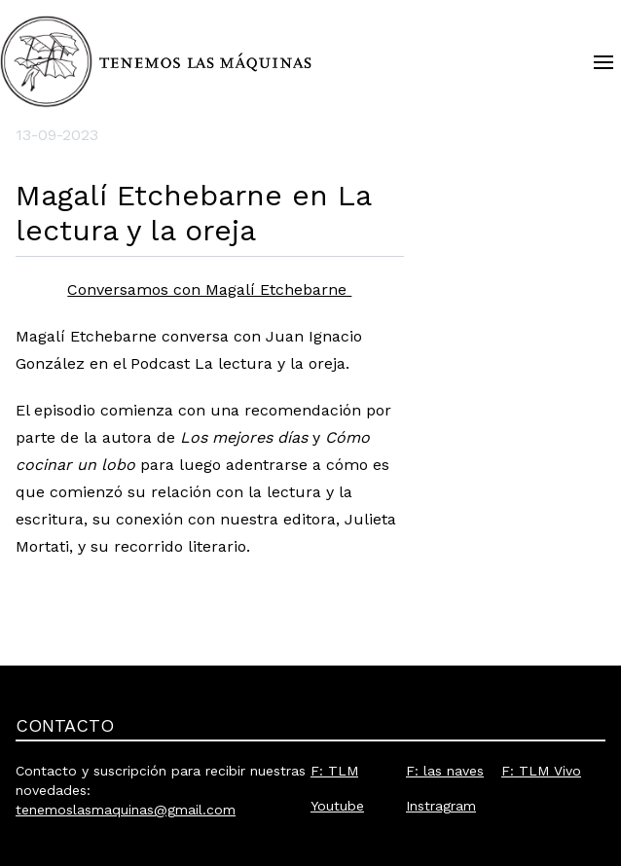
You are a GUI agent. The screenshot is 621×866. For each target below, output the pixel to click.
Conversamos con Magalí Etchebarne (209, 289)
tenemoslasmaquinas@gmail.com (126, 809)
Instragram (441, 805)
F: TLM (334, 770)
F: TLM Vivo (541, 770)
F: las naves (445, 770)
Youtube (337, 805)
